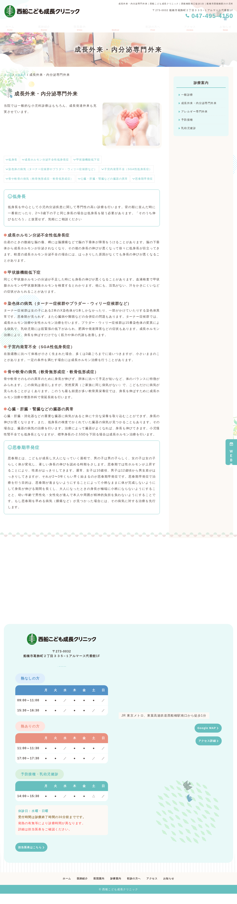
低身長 (12, 159)
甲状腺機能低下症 (97, 159)
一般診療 (188, 95)
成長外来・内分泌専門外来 (201, 104)
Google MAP (205, 737)
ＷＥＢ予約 (231, 452)
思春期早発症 (79, 188)
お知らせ (226, 27)
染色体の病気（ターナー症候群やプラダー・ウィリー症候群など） (58, 169)
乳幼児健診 (189, 130)
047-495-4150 (61, 674)
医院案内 (79, 27)
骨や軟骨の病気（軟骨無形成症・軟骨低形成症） (106, 178)
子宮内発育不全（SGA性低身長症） (34, 178)
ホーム (9, 27)
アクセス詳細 (206, 751)
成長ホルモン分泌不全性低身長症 (50, 159)
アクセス (190, 27)
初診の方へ (152, 27)
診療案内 (115, 888)
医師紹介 (43, 27)
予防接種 (188, 121)
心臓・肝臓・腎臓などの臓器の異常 (34, 188)
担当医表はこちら (31, 857)
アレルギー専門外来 (196, 112)
